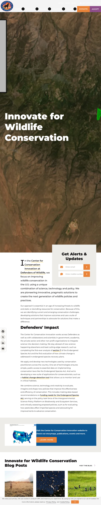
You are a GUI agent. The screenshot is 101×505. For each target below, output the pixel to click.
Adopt (95, 9)
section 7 (57, 362)
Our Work (43, 9)
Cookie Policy (65, 502)
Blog (74, 3)
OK (75, 502)
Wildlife (18, 9)
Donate (83, 9)
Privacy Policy (51, 502)
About (61, 3)
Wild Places (30, 9)
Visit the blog (85, 478)
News (67, 3)
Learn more (46, 452)
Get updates (86, 3)
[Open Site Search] (98, 3)
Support (70, 9)
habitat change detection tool (35, 390)
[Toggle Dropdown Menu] (23, 9)
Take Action (57, 9)
